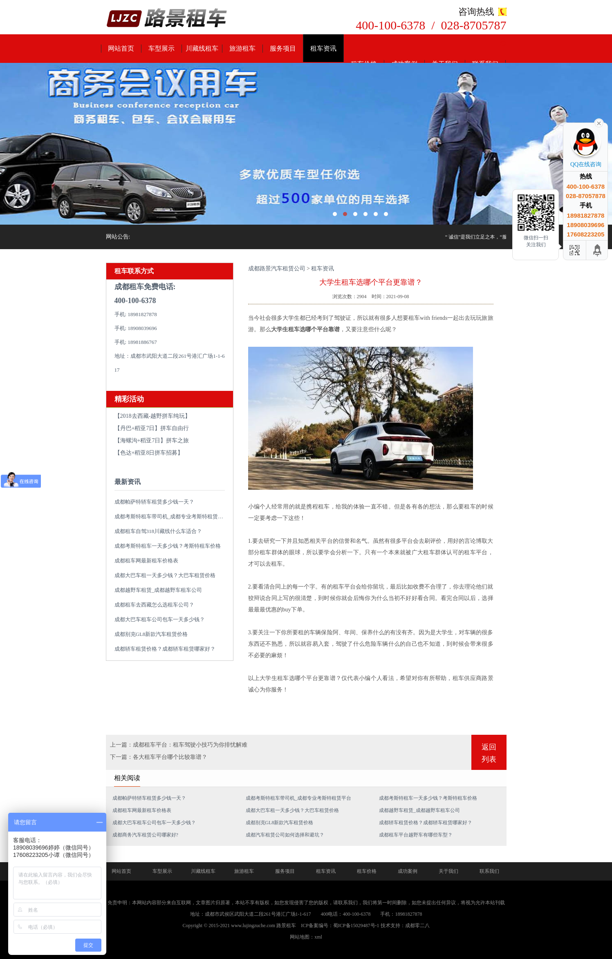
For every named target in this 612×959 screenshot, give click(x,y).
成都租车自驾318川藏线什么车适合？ (158, 531)
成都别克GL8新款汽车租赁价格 (151, 634)
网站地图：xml (306, 937)
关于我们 (448, 871)
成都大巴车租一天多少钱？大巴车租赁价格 (164, 575)
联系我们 (489, 871)
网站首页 (121, 48)
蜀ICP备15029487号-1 (356, 925)
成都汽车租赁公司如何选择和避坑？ (285, 835)
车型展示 (161, 48)
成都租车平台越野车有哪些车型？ (416, 835)
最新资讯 (127, 481)
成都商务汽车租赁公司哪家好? (145, 835)
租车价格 (367, 871)
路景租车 (286, 925)
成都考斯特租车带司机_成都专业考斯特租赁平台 (171, 516)
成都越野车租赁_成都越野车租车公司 (158, 590)
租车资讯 (323, 48)
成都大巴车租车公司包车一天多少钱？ (159, 619)
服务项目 (283, 48)
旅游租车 (242, 48)
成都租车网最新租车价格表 (146, 561)
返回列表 (489, 753)
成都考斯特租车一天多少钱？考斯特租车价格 (167, 546)
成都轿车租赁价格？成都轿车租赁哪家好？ (164, 649)
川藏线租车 (202, 48)
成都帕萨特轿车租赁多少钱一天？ (154, 502)
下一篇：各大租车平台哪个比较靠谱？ (158, 757)
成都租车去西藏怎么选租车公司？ (154, 605)
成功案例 (407, 871)
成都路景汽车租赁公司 (276, 268)
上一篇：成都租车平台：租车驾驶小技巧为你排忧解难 (178, 745)
